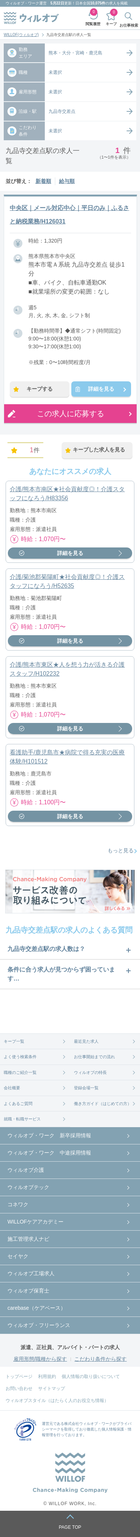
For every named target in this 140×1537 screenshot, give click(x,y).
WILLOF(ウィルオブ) (21, 35)
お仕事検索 (128, 25)
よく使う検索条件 (20, 1056)
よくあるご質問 (18, 1103)
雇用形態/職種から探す (40, 1359)
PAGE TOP (70, 1527)
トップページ (19, 1376)
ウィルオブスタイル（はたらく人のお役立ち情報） (57, 1400)
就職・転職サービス (22, 1119)
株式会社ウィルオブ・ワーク (88, 1424)
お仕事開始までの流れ (94, 1056)
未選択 (55, 72)
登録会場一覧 (86, 1088)
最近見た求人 (86, 1041)
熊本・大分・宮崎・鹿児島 (75, 52)
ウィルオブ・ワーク (22, 3)
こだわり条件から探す (100, 1359)
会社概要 (12, 1088)
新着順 (43, 181)
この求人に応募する (70, 413)
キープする (40, 389)
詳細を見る (101, 389)
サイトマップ (51, 1388)
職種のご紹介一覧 (20, 1072)
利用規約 (47, 1376)
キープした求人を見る (99, 450)
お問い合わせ (19, 1388)
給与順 (67, 181)
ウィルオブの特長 (90, 1072)
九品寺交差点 (62, 111)
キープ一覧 (14, 1041)
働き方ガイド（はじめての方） (102, 1103)
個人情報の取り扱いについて (91, 1376)
